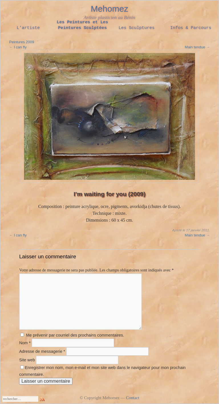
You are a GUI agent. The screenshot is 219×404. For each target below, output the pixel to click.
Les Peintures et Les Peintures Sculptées (82, 25)
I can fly (20, 47)
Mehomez (109, 8)
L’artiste (28, 28)
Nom (25, 343)
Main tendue (195, 47)
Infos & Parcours (190, 28)
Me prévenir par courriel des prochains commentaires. (75, 335)
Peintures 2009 (21, 42)
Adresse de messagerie (42, 351)
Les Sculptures (137, 28)
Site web (27, 360)
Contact (132, 397)
